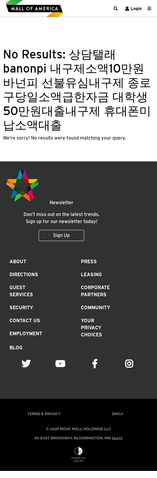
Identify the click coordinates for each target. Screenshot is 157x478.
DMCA (117, 414)
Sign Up (61, 235)
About (17, 261)
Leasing (91, 274)
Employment (25, 333)
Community (95, 307)
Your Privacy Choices (91, 328)
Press (89, 261)
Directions (23, 274)
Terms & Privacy (43, 414)
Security (21, 307)
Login (133, 8)
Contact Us (24, 320)
